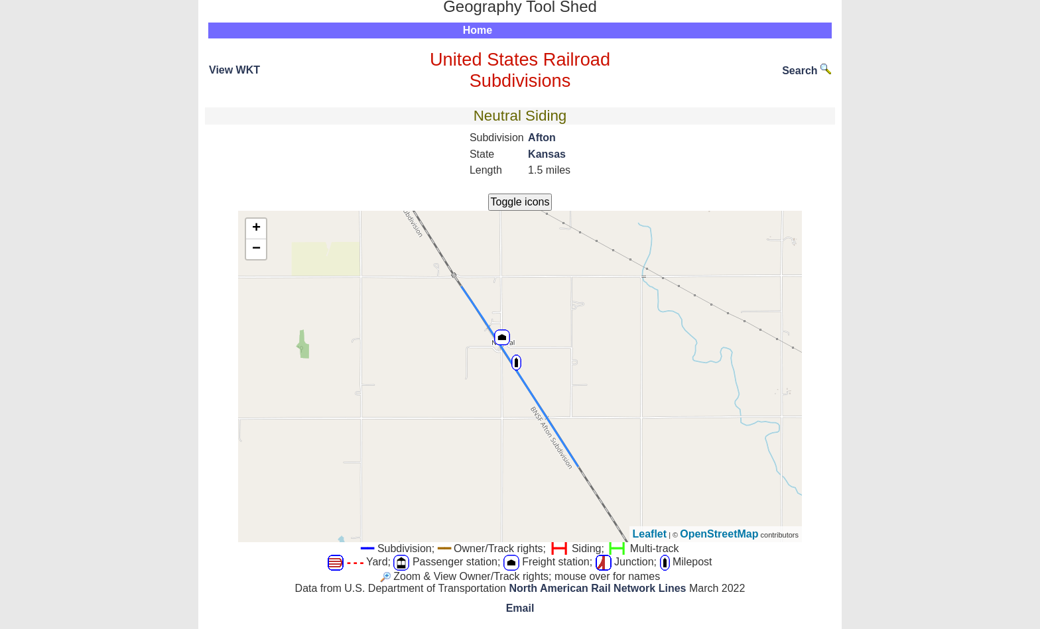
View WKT (234, 70)
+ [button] (256, 229)
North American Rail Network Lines (597, 588)
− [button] (256, 249)
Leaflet (650, 534)
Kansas (547, 154)
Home (477, 30)
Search (806, 70)
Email (520, 608)
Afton (542, 137)
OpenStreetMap (719, 534)
